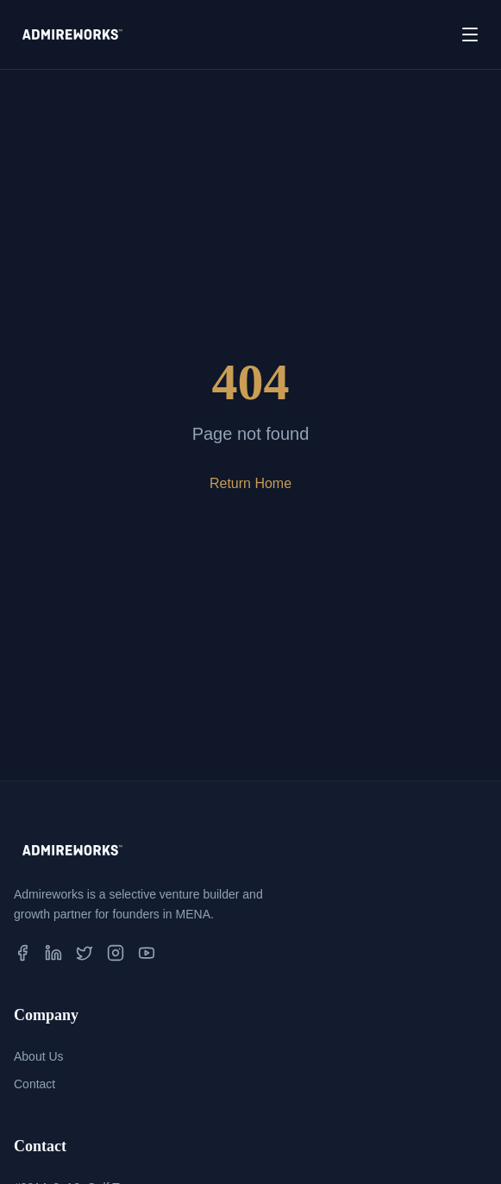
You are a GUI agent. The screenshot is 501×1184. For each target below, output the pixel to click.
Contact (34, 1084)
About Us (39, 1056)
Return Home (250, 483)
